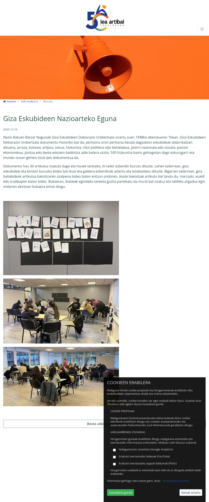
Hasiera (9, 101)
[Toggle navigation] (202, 29)
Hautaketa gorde (120, 493)
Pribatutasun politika (176, 481)
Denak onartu (190, 493)
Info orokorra (29, 101)
